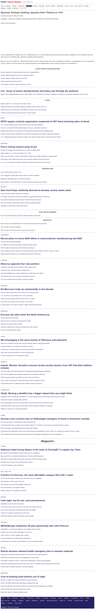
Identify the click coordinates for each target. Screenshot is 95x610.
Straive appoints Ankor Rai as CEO (11, 81)
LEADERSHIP (5, 390)
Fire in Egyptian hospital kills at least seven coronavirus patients (20, 175)
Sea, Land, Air (79, 6)
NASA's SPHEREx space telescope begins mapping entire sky (19, 583)
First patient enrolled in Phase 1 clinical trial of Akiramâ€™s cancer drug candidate (25, 560)
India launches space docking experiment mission (16, 589)
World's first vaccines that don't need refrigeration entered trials (20, 557)
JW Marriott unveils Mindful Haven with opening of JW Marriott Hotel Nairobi (23, 459)
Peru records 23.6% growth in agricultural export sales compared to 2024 (23, 380)
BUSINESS (4, 143)
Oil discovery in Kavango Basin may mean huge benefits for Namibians (22, 349)
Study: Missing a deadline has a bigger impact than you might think (36, 393)
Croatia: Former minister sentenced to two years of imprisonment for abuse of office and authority (30, 134)
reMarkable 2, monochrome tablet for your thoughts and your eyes (21, 529)
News (2, 6)
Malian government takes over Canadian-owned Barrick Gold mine (21, 254)
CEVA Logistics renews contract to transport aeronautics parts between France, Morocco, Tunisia (30, 251)
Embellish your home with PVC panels (12, 504)
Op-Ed (47, 6)
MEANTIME (4, 573)
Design (86, 6)
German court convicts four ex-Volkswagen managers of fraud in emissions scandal (45, 419)
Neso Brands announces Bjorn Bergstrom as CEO (16, 84)
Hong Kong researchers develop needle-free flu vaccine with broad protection (24, 554)
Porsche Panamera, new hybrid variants (13, 487)
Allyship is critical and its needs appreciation (14, 409)
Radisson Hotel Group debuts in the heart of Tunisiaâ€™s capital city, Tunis (40, 449)
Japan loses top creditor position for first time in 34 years (18, 298)
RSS (86, 600)
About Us (62, 600)
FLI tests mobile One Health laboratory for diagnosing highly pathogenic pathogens (26, 371)
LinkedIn (10, 603)
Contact (70, 600)
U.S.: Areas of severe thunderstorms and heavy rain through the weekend (39, 91)
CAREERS (4, 260)
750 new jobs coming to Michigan (11, 227)
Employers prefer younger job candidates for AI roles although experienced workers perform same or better (33, 396)
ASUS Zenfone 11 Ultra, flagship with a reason (15, 535)
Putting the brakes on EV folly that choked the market (17, 346)
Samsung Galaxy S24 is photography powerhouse (16, 538)
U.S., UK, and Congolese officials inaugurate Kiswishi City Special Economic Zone (25, 162)
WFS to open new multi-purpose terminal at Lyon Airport (17, 230)
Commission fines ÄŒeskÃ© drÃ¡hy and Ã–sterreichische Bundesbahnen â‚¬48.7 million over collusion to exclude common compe (40, 431)
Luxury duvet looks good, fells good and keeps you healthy (18, 510)
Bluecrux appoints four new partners (20, 264)
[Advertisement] (14, 35)
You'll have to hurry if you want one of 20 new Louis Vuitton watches (21, 507)
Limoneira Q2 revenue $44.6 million (11, 324)
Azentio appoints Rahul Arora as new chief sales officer (17, 75)
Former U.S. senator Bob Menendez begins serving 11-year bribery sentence (24, 128)
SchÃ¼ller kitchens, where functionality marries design (17, 516)
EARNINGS (4, 311)
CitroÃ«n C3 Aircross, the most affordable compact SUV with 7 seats (37, 475)
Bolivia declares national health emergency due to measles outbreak (37, 551)
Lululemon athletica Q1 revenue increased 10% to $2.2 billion (19, 327)
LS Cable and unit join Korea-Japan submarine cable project (19, 245)
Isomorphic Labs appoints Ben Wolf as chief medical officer (18, 267)
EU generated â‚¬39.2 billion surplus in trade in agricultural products (21, 304)
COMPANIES (5, 235)
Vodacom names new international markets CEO (15, 270)
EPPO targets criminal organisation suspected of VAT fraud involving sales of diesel (45, 121)
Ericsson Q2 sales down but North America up (25, 314)
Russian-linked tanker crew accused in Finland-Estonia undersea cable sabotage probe (27, 131)
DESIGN (3, 497)
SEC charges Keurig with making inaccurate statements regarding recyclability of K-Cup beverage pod (31, 434)
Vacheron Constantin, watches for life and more (15, 513)
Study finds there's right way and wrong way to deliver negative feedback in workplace (26, 406)
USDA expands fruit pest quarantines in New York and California (20, 377)
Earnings (41, 6)
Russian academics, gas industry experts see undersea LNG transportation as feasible (27, 586)
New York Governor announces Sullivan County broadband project (21, 202)
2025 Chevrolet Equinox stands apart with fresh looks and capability (21, 478)
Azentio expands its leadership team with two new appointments (20, 72)
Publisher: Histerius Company (10, 607)
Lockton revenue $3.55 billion (9, 318)
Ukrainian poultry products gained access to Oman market (18, 113)
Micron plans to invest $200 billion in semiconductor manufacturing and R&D (24, 182)
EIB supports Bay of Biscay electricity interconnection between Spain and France (25, 159)
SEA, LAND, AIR (6, 471)
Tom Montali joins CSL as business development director (18, 276)
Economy (35, 6)
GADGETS (4, 522)
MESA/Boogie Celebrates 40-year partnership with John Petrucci (35, 526)
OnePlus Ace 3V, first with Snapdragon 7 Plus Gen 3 (16, 532)
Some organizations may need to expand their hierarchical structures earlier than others (27, 402)
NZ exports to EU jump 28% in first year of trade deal (17, 301)
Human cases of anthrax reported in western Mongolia (17, 566)
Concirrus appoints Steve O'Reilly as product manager (17, 279)
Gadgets (3, 8)
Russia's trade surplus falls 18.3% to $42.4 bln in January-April (19, 292)
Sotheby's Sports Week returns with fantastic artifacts (17, 462)
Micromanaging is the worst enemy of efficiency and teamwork (34, 340)
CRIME (3, 415)
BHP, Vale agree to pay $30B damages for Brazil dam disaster (19, 428)
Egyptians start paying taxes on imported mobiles (15, 178)
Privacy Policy (78, 600)
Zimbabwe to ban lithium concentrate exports (14, 206)
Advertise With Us (52, 600)
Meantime (15, 8)
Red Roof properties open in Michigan (12, 465)
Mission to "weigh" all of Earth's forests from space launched (19, 580)
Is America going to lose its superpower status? (15, 355)
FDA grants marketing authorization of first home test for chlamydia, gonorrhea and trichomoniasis (30, 563)
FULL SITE (18, 603)
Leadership (60, 6)
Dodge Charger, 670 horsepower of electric (14, 490)
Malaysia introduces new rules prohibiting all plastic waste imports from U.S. (24, 106)
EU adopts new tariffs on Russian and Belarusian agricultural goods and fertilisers (25, 196)
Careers (28, 6)
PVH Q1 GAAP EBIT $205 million (11, 330)
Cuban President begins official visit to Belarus (15, 193)
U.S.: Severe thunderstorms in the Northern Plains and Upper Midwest (22, 125)
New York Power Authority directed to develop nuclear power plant (36, 190)
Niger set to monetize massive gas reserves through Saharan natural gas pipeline (25, 343)
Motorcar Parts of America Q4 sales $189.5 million (16, 321)
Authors (42, 600)
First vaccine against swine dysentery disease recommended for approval (23, 374)
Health (9, 8)
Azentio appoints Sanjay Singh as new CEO (14, 78)
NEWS (3, 118)
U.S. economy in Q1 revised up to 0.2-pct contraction (17, 295)
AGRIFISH (4, 362)
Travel (71, 6)
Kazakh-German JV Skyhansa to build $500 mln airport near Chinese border (24, 109)
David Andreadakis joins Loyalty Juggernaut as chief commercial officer (22, 273)
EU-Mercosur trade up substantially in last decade (27, 289)
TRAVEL (3, 446)
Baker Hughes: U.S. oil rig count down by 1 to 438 (16, 153)
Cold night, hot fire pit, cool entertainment (23, 500)
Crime (66, 6)
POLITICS (4, 187)
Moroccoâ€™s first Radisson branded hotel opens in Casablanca (20, 453)
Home (3, 598)
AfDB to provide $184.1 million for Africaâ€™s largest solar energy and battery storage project (29, 156)
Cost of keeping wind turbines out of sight (23, 576)
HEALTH (3, 547)
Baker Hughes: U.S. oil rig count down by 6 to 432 (16, 103)
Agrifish (53, 6)
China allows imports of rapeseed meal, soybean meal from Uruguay (21, 383)
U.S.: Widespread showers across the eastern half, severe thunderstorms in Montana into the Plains (31, 137)
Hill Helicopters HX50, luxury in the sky (12, 481)
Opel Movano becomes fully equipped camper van (16, 484)
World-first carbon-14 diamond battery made (14, 592)
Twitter (3, 603)
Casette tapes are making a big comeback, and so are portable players (22, 541)
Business (8, 6)
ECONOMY (4, 285)
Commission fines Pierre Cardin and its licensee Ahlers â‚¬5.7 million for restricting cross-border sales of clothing (35, 425)
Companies (21, 6)
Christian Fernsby (7, 16)
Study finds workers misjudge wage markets (14, 399)
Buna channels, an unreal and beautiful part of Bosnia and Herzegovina (22, 456)
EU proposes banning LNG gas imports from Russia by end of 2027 (21, 199)
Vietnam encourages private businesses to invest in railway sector (20, 150)
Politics (14, 6)
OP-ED (3, 336)
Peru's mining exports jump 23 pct (19, 147)
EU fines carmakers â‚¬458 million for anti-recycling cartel (18, 422)
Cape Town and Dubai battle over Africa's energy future (17, 352)
